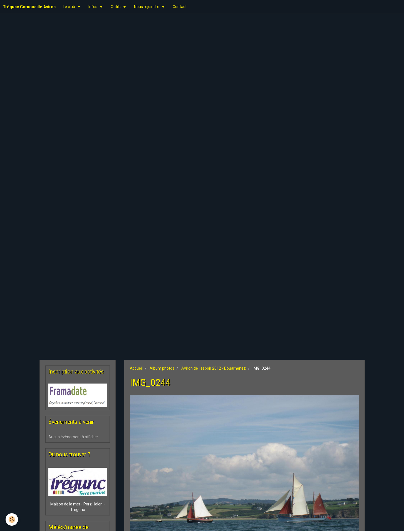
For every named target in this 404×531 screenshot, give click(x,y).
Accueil (136, 368)
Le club (69, 6)
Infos (93, 6)
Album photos (162, 368)
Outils (116, 6)
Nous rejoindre (147, 6)
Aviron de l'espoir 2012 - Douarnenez (213, 368)
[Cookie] (12, 519)
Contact (180, 6)
